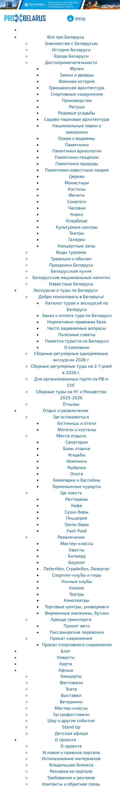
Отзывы (71, 403)
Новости (65, 657)
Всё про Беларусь (65, 36)
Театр (71, 688)
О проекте (65, 739)
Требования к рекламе (71, 777)
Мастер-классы (71, 707)
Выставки (71, 695)
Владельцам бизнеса (71, 764)
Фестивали (71, 682)
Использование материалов (71, 758)
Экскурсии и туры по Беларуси (65, 290)
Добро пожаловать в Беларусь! (71, 296)
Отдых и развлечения (65, 410)
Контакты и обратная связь (71, 783)
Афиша (65, 670)
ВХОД (80, 18)
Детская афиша (71, 733)
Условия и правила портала (71, 752)
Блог (66, 650)
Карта (65, 663)
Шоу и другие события (71, 720)
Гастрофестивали (71, 714)
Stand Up (71, 726)
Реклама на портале (71, 771)
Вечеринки (71, 701)
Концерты (71, 676)
